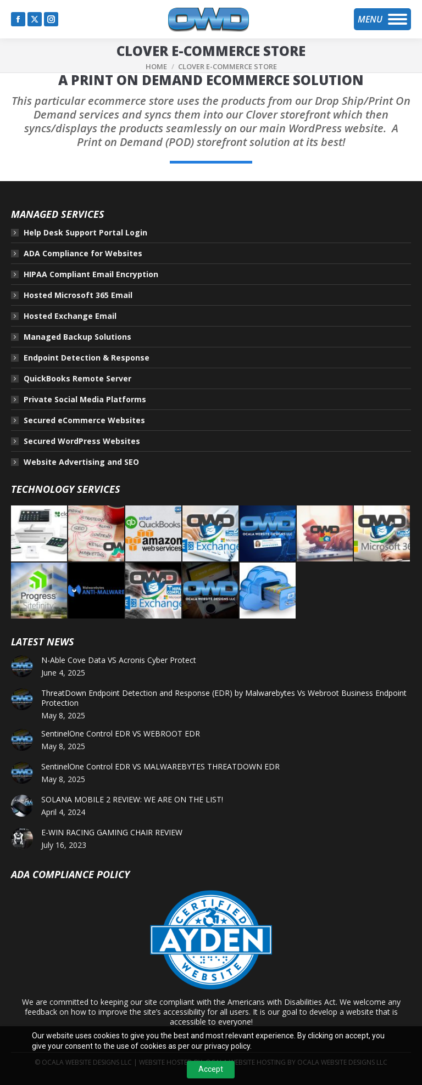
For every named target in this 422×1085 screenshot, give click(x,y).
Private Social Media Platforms (85, 399)
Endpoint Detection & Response (86, 358)
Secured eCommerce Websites (84, 420)
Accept (210, 1069)
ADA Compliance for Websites (83, 253)
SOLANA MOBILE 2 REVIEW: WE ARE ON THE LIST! (132, 800)
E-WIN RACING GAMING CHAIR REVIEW (111, 832)
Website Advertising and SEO (81, 462)
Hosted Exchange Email (70, 316)
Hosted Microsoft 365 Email (78, 295)
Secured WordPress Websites (82, 441)
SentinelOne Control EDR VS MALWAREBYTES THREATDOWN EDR (160, 767)
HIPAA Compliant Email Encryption (91, 274)
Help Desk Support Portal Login (85, 233)
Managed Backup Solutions (77, 337)
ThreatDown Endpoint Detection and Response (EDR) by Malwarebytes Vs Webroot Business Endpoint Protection (224, 698)
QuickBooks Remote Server (77, 379)
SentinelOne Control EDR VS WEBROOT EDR (120, 734)
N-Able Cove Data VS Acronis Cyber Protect (118, 660)
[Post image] (22, 666)
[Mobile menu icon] (382, 19)
